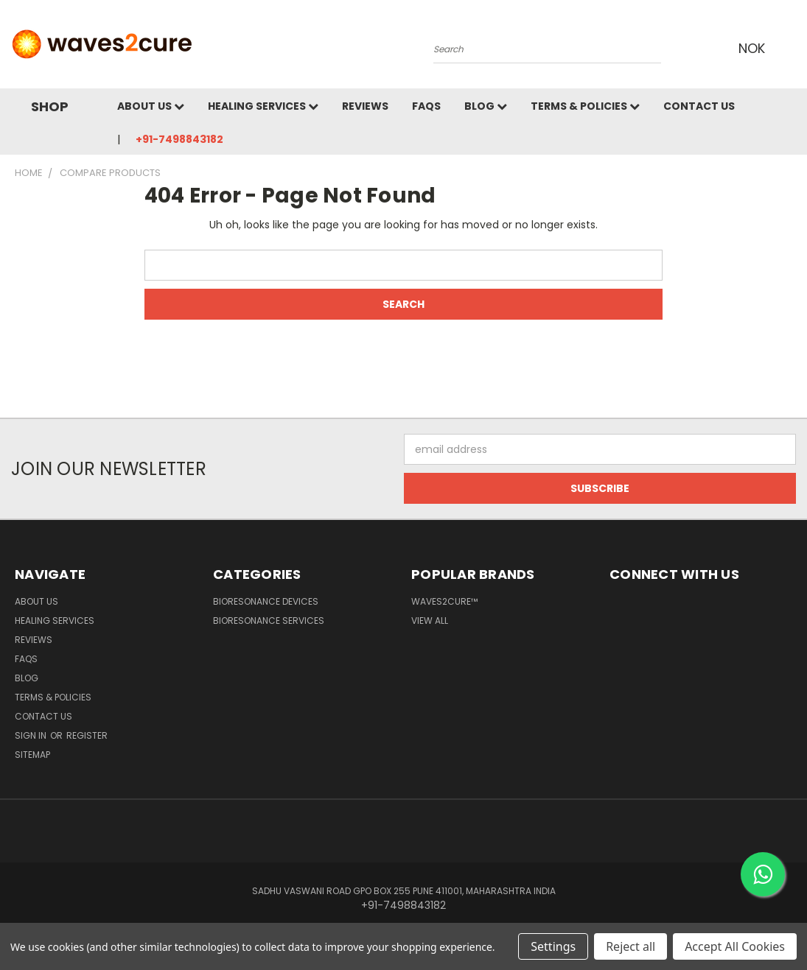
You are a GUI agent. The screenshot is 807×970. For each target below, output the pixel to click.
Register (87, 735)
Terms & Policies (585, 106)
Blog (485, 106)
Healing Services (263, 106)
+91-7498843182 (179, 139)
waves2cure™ (444, 601)
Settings (553, 946)
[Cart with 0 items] (792, 48)
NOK (755, 48)
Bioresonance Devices (265, 601)
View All (429, 620)
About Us (150, 106)
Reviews (365, 106)
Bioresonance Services (268, 620)
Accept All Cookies (735, 946)
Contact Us (699, 106)
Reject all (630, 946)
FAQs (426, 106)
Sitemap (32, 754)
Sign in (32, 735)
